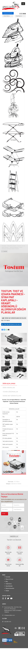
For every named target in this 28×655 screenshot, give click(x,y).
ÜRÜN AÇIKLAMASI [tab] (9, 383)
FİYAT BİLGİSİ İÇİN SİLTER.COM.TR (11, 324)
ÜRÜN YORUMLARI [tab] (9, 387)
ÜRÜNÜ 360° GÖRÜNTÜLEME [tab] (12, 396)
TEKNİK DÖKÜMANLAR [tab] (10, 392)
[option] (14, 339)
